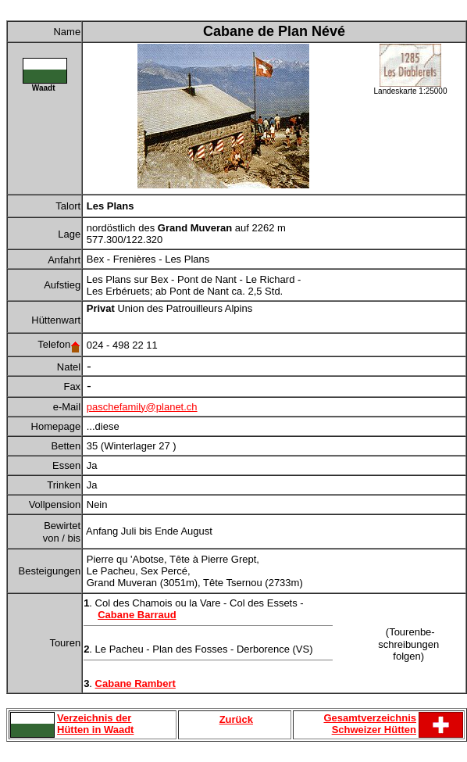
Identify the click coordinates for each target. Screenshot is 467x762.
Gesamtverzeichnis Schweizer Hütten (369, 723)
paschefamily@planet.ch (142, 407)
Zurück (236, 719)
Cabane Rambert (135, 683)
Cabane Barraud (137, 615)
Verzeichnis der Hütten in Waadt (95, 723)
